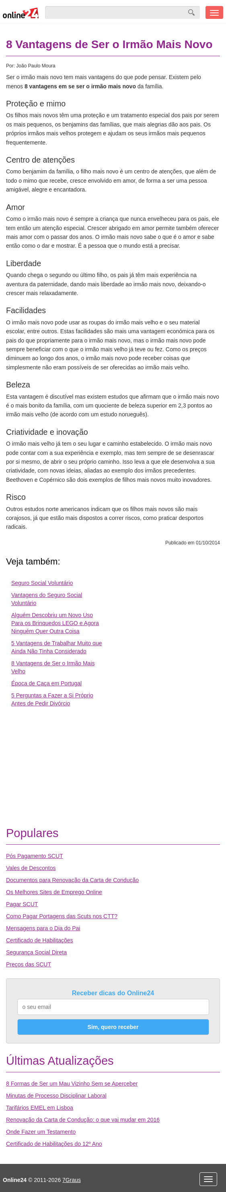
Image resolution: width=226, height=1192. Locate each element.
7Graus (71, 1180)
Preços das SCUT (28, 964)
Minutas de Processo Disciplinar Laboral (56, 1095)
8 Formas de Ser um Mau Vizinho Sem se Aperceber (72, 1083)
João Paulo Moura (35, 66)
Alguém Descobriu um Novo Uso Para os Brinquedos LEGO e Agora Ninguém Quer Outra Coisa (55, 623)
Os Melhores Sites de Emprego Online (54, 892)
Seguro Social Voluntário (42, 583)
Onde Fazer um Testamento (41, 1132)
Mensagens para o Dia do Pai (43, 928)
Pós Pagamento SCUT (34, 856)
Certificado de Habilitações (39, 940)
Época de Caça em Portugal (46, 683)
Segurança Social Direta (36, 952)
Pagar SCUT (22, 904)
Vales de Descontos (30, 868)
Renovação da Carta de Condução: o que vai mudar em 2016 (83, 1120)
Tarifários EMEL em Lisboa (39, 1107)
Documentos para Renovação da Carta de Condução (72, 880)
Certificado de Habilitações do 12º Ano (54, 1144)
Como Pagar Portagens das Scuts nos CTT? (61, 916)
